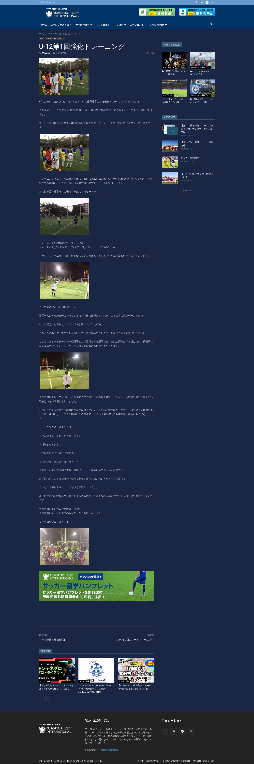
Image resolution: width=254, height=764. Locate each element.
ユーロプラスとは (61, 24)
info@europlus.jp (109, 749)
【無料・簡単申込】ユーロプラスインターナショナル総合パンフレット (197, 128)
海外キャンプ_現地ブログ (200, 67)
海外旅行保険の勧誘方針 (148, 761)
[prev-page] (41, 699)
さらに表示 (188, 190)
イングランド (168, 95)
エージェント (138, 24)
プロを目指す (104, 24)
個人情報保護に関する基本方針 (176, 761)
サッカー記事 (45, 681)
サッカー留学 (83, 24)
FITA (50, 33)
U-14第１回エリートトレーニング (135, 639)
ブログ (121, 24)
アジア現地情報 (168, 67)
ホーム (44, 24)
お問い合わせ (158, 24)
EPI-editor (46, 53)
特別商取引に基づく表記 (204, 761)
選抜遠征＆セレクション (55, 38)
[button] (211, 25)
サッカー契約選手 (190, 158)
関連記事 (45, 651)
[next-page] (46, 699)
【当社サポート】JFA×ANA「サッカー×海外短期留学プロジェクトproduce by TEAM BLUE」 (95, 688)
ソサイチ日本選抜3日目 (52, 639)
